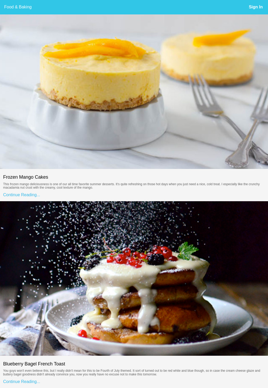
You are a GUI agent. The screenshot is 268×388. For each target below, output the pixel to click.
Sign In (256, 7)
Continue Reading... (21, 195)
